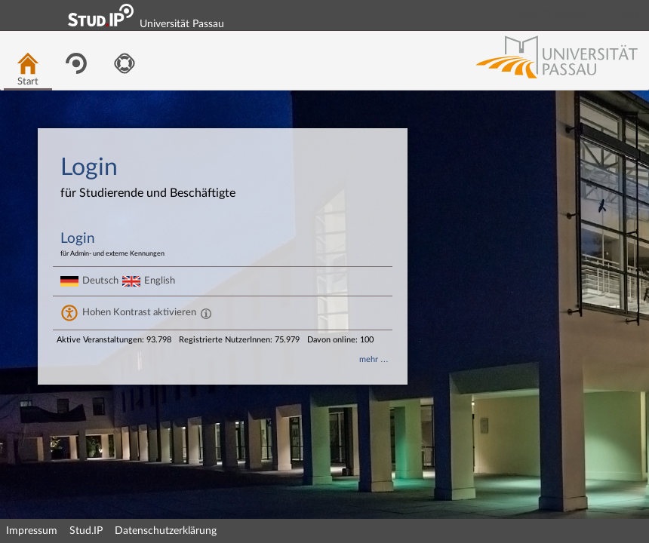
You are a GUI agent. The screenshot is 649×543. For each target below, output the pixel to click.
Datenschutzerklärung (166, 531)
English (159, 280)
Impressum (31, 531)
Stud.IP (86, 531)
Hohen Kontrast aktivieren (139, 312)
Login (631, 15)
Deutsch (100, 280)
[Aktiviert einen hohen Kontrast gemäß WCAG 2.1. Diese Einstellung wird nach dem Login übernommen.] (206, 313)
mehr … (374, 359)
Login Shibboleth (553, 15)
